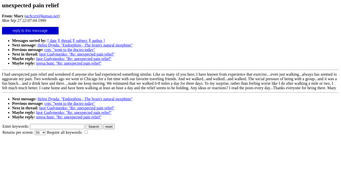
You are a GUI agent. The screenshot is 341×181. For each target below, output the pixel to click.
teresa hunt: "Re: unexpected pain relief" (69, 63)
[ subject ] (82, 40)
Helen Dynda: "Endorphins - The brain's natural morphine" (85, 45)
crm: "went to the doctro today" (70, 50)
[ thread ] (66, 40)
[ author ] (97, 40)
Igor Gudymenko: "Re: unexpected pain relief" (77, 54)
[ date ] (53, 40)
